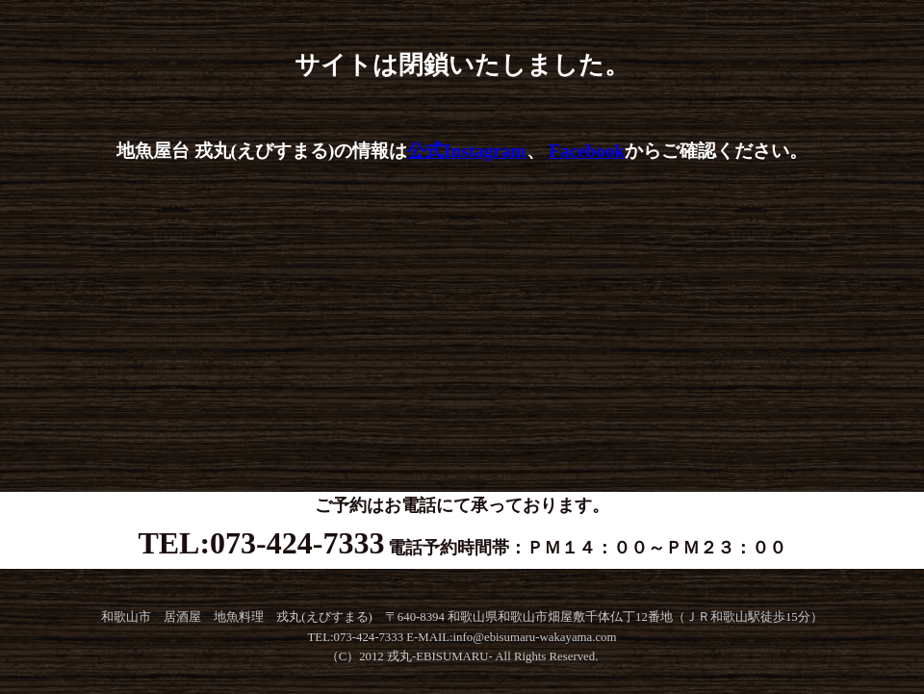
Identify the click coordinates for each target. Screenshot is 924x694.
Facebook (587, 151)
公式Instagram (466, 151)
